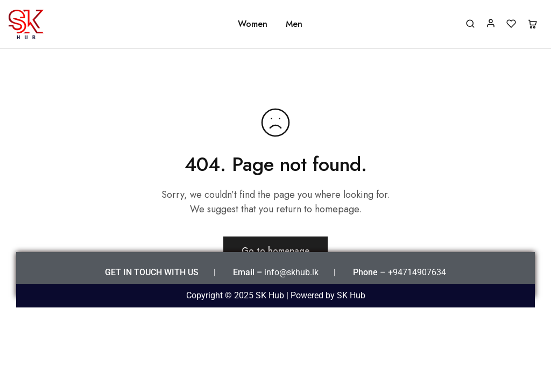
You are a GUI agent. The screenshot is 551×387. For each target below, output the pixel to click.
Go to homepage (275, 251)
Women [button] (252, 24)
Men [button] (294, 24)
